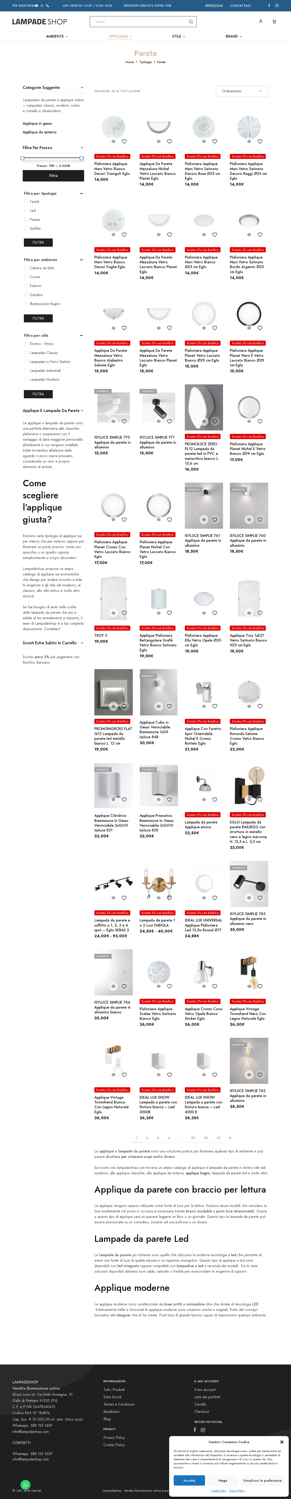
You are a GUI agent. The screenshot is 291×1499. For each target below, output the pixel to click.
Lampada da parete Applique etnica (201, 825)
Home (129, 62)
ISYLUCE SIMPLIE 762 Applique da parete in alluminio (248, 1095)
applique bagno (198, 1173)
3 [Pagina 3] (158, 1137)
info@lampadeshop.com (31, 1431)
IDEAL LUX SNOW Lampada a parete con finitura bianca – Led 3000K (158, 1105)
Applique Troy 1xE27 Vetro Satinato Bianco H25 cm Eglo (248, 640)
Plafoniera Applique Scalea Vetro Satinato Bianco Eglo (158, 1013)
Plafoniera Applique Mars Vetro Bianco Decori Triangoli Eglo (112, 168)
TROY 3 (100, 635)
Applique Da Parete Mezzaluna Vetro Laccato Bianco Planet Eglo (158, 264)
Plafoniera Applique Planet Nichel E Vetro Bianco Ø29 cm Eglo (248, 448)
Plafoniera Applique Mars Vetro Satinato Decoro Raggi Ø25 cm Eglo (248, 171)
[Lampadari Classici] (26, 352)
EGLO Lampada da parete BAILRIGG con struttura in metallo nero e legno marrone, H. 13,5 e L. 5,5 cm (248, 832)
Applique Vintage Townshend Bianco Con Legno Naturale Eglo (111, 1105)
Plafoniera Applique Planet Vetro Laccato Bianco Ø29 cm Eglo (202, 355)
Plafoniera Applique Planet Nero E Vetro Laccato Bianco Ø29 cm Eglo (247, 358)
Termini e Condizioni (118, 1404)
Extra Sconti (112, 1397)
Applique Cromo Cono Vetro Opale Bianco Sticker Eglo (204, 1013)
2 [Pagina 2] (147, 1137)
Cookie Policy (219, 1491)
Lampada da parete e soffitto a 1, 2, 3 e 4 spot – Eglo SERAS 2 (112, 925)
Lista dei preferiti (207, 1397)
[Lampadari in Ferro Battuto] (26, 361)
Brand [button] (234, 36)
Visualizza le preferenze (262, 1480)
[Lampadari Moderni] (26, 379)
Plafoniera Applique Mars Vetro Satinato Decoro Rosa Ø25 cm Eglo (202, 171)
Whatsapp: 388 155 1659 (32, 1453)
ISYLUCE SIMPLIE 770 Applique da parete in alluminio (112, 442)
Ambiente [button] (57, 36)
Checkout (201, 1411)
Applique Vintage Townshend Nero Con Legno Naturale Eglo (248, 1013)
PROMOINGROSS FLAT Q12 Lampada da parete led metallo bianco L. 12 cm (113, 736)
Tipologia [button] (120, 36)
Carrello (200, 1404)
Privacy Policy (236, 1491)
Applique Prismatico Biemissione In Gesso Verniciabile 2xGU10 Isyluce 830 (157, 823)
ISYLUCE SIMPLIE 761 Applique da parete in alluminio (203, 540)
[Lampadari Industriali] (26, 370)
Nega (222, 1480)
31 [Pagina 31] (218, 1137)
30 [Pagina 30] (206, 1137)
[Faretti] (26, 201)
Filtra (53, 175)
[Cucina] (26, 276)
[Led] (26, 210)
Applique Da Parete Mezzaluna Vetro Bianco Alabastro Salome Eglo (110, 358)
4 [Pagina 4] (169, 1137)
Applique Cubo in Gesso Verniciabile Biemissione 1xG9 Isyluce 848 (155, 730)
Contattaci (240, 5)
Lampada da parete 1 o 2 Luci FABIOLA (157, 923)
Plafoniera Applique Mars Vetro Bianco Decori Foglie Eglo (110, 262)
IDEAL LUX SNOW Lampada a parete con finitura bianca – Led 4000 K (203, 1105)
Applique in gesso (37, 123)
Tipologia (145, 62)
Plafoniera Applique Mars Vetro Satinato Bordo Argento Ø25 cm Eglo (247, 264)
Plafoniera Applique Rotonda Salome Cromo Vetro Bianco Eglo (247, 736)
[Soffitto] (26, 228)
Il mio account (205, 1389)
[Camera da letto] (26, 267)
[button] (282, 1442)
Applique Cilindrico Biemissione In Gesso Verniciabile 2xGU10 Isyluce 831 (111, 823)
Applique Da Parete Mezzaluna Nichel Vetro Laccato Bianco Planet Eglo (158, 171)
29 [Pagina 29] (193, 1137)
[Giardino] (26, 294)
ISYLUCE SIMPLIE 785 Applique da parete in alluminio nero (248, 918)
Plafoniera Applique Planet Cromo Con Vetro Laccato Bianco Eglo (112, 549)
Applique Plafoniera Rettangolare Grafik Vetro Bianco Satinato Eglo (158, 643)
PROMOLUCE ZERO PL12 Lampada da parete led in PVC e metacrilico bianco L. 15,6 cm (202, 453)
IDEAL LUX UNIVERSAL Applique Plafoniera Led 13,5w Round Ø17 (203, 925)
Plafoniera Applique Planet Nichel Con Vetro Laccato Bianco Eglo (158, 549)
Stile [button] (179, 36)
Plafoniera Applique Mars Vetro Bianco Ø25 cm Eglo (201, 262)
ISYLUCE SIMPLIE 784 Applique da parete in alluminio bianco (112, 1007)
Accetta (189, 1480)
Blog (106, 1418)
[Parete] (26, 219)
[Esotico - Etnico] (26, 343)
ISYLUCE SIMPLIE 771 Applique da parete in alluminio (158, 442)
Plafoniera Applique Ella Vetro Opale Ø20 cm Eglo (203, 640)
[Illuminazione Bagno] (26, 303)
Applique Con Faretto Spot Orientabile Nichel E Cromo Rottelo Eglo (203, 736)
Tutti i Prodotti (114, 1389)
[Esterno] (26, 285)
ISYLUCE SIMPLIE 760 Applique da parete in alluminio (248, 540)
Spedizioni (214, 5)
